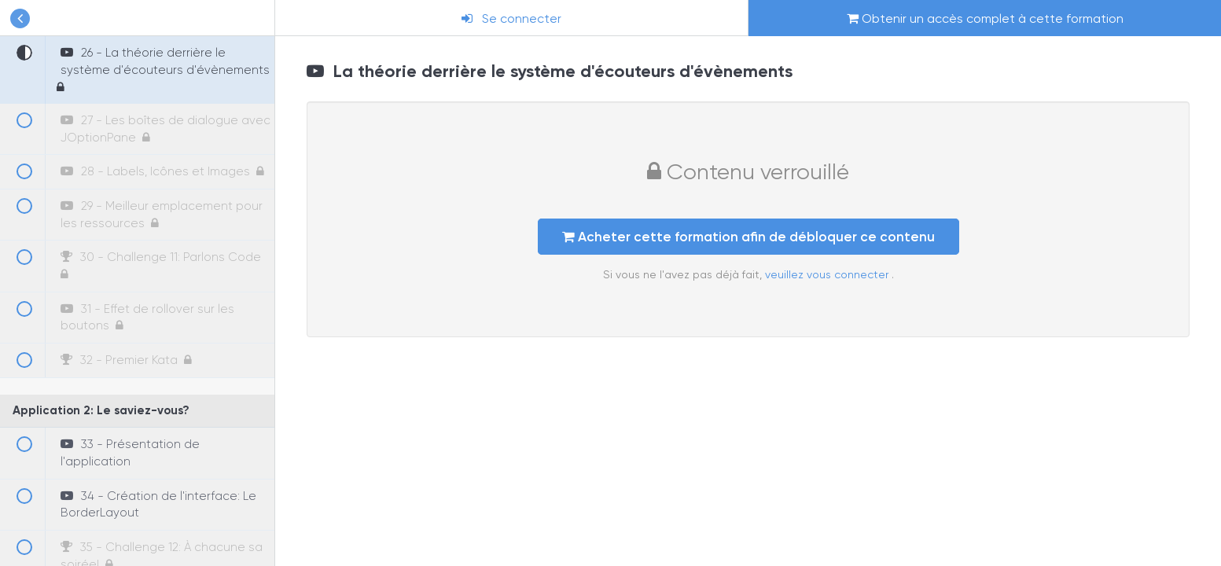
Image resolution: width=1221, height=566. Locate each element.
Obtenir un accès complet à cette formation (985, 18)
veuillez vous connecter (828, 274)
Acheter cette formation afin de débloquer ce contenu (748, 236)
